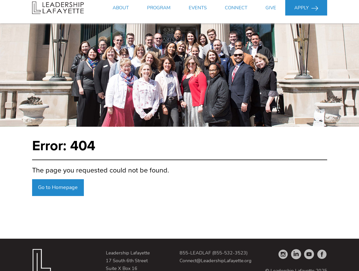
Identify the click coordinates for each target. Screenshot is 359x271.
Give (271, 12)
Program (159, 12)
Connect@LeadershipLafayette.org (216, 261)
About (121, 12)
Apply (306, 12)
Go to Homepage (58, 187)
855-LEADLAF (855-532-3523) (214, 253)
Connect (236, 12)
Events (198, 12)
